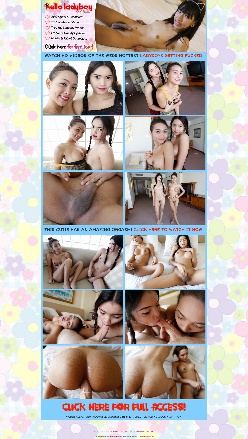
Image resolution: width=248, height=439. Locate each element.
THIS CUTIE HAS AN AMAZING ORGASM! (124, 229)
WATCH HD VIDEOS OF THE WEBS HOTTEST (124, 55)
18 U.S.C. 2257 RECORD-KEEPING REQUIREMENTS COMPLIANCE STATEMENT (124, 432)
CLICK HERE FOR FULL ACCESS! (124, 407)
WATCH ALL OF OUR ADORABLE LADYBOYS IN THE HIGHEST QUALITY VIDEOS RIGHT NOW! (124, 416)
